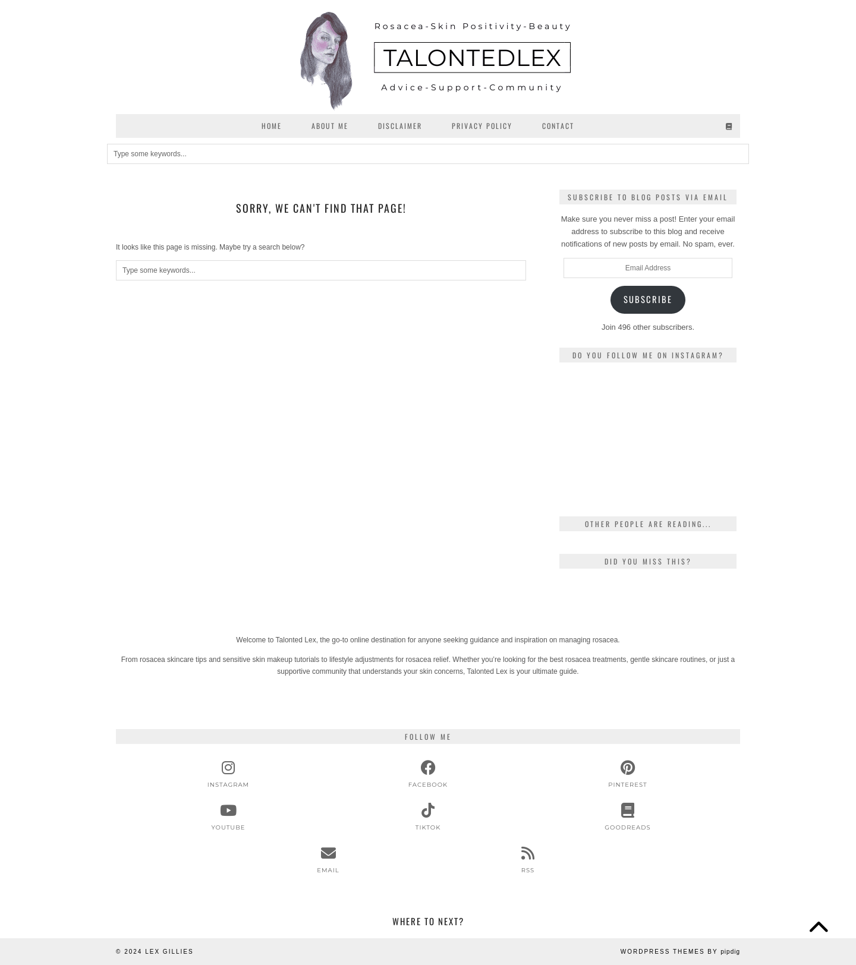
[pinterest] (628, 774)
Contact (558, 126)
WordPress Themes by (680, 951)
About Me (329, 126)
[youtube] (228, 817)
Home (272, 126)
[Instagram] (588, 400)
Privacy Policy (482, 126)
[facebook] (428, 774)
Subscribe (648, 299)
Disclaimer (400, 126)
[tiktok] (428, 817)
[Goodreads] (729, 126)
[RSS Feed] (528, 859)
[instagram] (228, 774)
